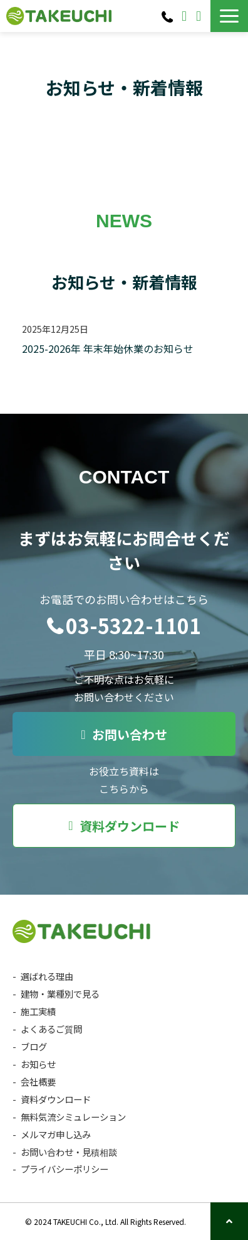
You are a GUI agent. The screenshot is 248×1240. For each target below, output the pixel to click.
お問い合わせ (185, 16)
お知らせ (38, 1063)
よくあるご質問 (51, 1028)
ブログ (34, 1046)
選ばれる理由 (47, 976)
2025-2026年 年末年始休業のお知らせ (108, 348)
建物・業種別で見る (60, 993)
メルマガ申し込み (56, 1134)
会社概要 (38, 1081)
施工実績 (38, 1011)
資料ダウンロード (200, 16)
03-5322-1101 (168, 16)
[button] (229, 16)
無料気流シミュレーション (73, 1116)
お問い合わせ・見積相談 (69, 1151)
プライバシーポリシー (64, 1168)
